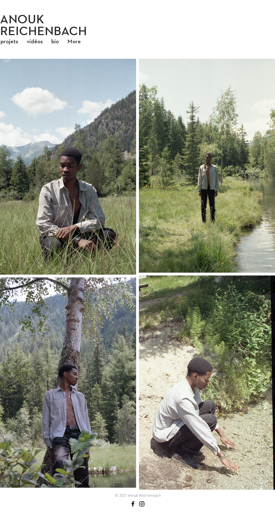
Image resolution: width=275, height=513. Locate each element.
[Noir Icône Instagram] (141, 503)
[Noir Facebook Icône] (132, 503)
